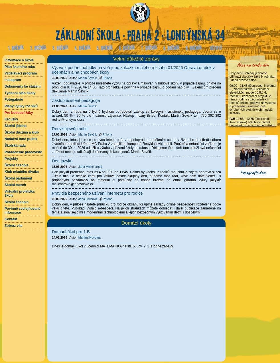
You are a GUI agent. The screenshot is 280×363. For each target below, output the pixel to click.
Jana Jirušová (87, 199)
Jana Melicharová (90, 166)
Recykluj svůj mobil (70, 128)
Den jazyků (62, 161)
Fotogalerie (14, 100)
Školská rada (15, 146)
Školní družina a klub (22, 132)
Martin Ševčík (87, 78)
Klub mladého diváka (22, 172)
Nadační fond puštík (21, 139)
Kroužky (11, 119)
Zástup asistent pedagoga (76, 100)
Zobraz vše (14, 226)
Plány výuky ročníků (21, 106)
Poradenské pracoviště (23, 152)
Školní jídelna (16, 126)
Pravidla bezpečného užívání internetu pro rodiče (97, 193)
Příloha (105, 78)
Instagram (13, 80)
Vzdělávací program (21, 73)
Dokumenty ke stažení (22, 86)
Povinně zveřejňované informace (22, 211)
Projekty (11, 159)
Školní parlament (18, 178)
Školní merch (15, 185)
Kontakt (11, 219)
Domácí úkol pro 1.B (71, 231)
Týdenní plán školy (20, 93)
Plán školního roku (20, 67)
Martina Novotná (89, 237)
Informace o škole (19, 60)
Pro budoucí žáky (19, 113)
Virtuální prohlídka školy (20, 193)
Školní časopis (17, 165)
